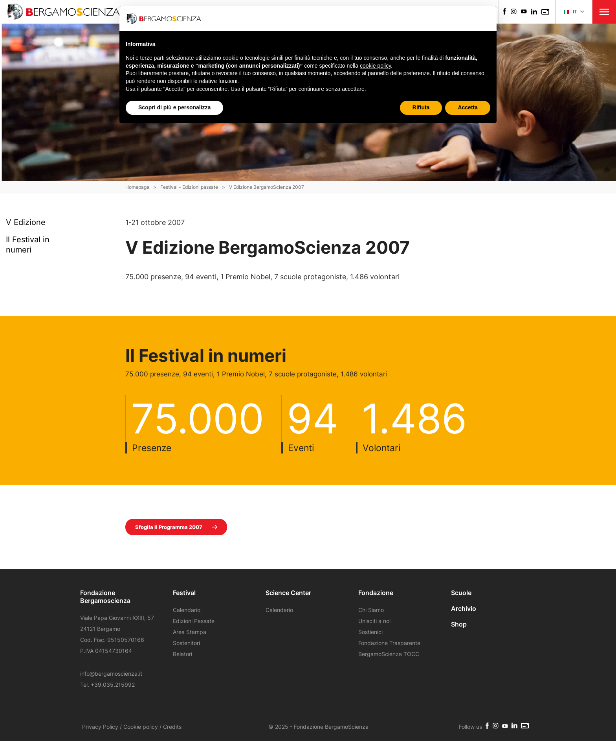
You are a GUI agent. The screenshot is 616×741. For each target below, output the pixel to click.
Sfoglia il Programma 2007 (176, 527)
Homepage (137, 187)
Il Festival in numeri (28, 244)
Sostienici (370, 632)
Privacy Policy (100, 726)
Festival (184, 593)
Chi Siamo (371, 609)
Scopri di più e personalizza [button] (174, 107)
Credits (172, 726)
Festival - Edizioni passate (189, 187)
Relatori (182, 654)
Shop (459, 624)
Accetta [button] (468, 107)
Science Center (288, 593)
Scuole (461, 593)
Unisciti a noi (374, 621)
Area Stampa (189, 632)
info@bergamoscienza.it (111, 673)
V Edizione (26, 222)
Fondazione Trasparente (389, 643)
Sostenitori (186, 643)
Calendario (186, 609)
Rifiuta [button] (421, 107)
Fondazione (375, 593)
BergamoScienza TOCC (388, 654)
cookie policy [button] (375, 66)
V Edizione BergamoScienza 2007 (266, 187)
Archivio (463, 608)
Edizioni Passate (193, 621)
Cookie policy (140, 726)
